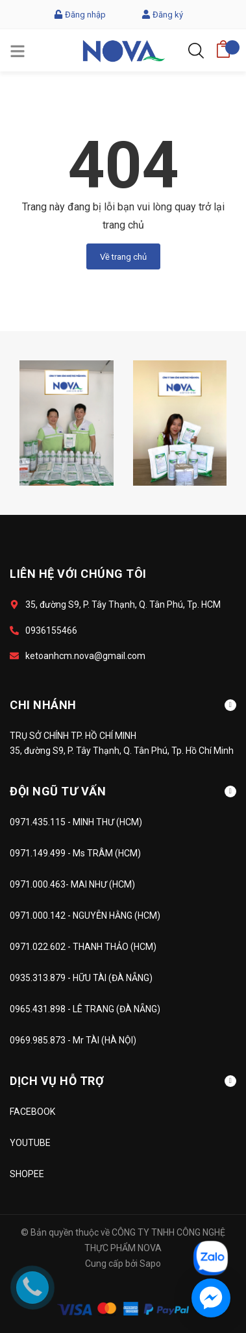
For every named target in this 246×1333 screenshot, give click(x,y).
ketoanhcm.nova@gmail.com (85, 656)
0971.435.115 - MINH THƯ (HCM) (76, 822)
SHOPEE (27, 1174)
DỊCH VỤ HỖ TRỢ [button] (123, 1081)
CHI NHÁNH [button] (123, 705)
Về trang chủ (123, 257)
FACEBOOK (32, 1111)
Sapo (150, 1263)
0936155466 (51, 630)
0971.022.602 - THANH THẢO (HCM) (83, 946)
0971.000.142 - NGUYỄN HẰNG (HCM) (85, 915)
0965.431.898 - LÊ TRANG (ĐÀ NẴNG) (85, 1009)
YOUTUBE (30, 1143)
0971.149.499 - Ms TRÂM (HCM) (75, 853)
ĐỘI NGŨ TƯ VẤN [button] (123, 791)
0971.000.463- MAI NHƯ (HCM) (72, 884)
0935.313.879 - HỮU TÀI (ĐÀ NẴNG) (81, 978)
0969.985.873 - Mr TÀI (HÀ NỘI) (73, 1040)
